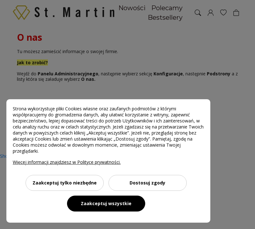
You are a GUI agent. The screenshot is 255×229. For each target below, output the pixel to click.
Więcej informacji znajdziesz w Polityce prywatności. (67, 162)
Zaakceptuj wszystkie (106, 203)
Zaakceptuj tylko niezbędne (65, 183)
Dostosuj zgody (147, 183)
